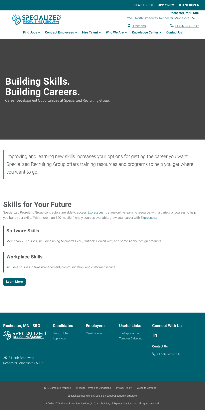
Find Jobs (30, 33)
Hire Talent (90, 33)
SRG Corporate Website (57, 387)
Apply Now (166, 5)
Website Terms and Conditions (93, 387)
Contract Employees (59, 33)
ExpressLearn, (97, 213)
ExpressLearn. (150, 218)
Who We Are (115, 33)
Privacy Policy (124, 387)
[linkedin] (155, 335)
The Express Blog (129, 333)
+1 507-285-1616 (187, 26)
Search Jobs (144, 5)
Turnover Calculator (131, 338)
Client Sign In (189, 5)
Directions (139, 26)
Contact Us (174, 33)
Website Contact (146, 387)
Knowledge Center (145, 33)
